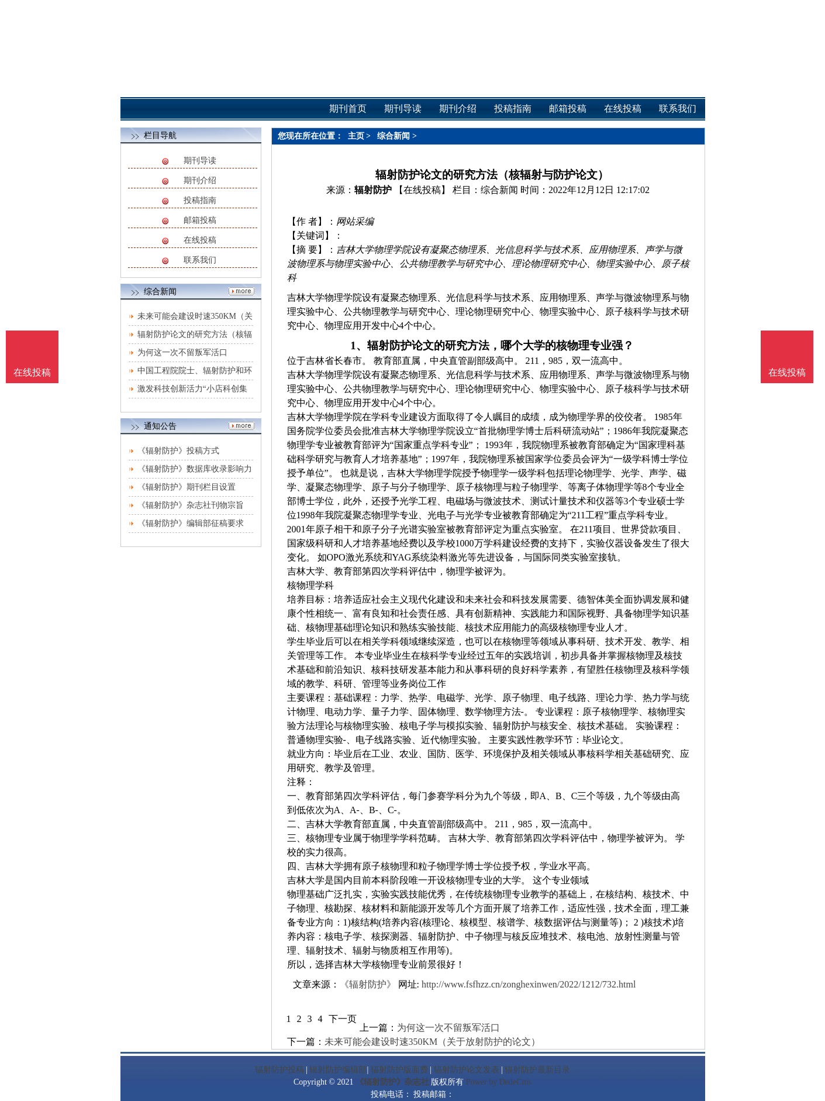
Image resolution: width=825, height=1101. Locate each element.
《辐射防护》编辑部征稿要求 (190, 523)
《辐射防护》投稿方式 (178, 450)
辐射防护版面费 (399, 1069)
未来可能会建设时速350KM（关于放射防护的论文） (433, 1042)
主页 (356, 136)
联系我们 (200, 260)
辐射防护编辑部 (338, 1069)
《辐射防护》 (368, 984)
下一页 (343, 1019)
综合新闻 (393, 136)
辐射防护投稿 (279, 1069)
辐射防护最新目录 (537, 1069)
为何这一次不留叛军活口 (182, 352)
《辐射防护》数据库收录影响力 (194, 469)
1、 (358, 345)
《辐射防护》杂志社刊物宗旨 (190, 505)
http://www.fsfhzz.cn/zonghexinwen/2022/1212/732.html (529, 984)
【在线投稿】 (422, 190)
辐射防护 (373, 190)
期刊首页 (348, 108)
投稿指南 (200, 200)
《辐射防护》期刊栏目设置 (186, 487)
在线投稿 (200, 240)
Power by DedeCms (498, 1082)
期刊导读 (200, 160)
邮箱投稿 (200, 220)
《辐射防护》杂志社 (392, 1082)
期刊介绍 (200, 180)
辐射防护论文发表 (466, 1069)
